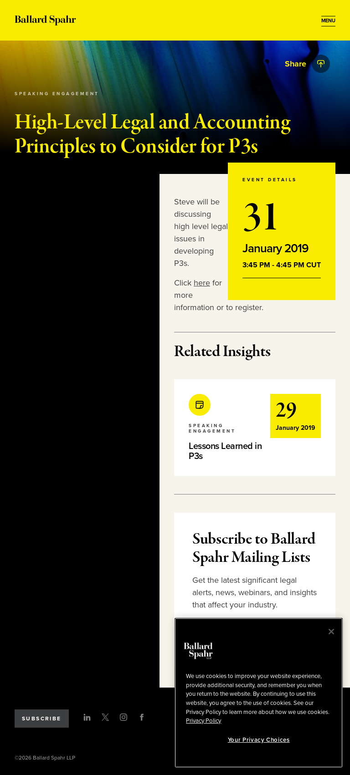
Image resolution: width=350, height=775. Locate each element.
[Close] (331, 632)
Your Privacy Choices (259, 740)
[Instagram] (123, 717)
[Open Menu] (328, 21)
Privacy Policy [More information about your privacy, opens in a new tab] (203, 720)
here (202, 283)
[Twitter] (105, 717)
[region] (259, 693)
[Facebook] (141, 717)
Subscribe (42, 718)
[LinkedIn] (87, 717)
